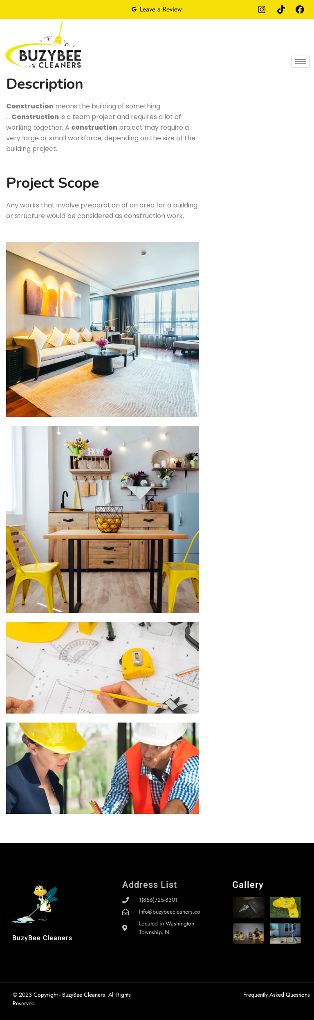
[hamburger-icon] (301, 62)
